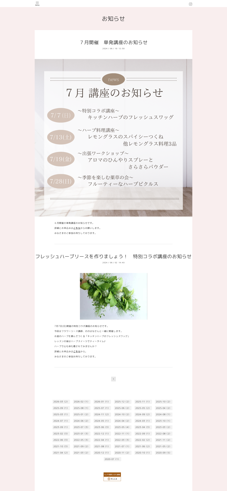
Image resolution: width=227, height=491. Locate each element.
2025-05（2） (143, 408)
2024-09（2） (143, 414)
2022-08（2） (163, 433)
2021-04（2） (61, 452)
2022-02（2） (143, 440)
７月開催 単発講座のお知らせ (113, 42)
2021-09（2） (81, 446)
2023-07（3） (81, 427)
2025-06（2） (122, 408)
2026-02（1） (81, 401)
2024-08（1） (163, 414)
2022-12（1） (102, 433)
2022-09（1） (143, 433)
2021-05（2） (163, 446)
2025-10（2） (163, 401)
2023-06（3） (102, 427)
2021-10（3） (61, 446)
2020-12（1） (102, 452)
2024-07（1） (61, 420)
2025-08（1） (81, 408)
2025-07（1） (102, 408)
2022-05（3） (81, 440)
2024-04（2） (122, 420)
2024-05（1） (102, 420)
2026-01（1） (102, 401)
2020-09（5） (163, 452)
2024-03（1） (143, 420)
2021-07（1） (122, 446)
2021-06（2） (143, 446)
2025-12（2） (122, 401)
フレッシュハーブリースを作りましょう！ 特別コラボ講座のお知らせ (113, 256)
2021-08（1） (102, 446)
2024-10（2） (122, 414)
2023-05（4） (122, 427)
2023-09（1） (61, 427)
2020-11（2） (122, 452)
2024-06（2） (81, 420)
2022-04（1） (102, 440)
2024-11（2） (102, 414)
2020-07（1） (112, 459)
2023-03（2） (163, 427)
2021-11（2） (163, 440)
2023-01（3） (81, 433)
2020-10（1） (143, 452)
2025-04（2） (163, 408)
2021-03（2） (81, 452)
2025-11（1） (143, 401)
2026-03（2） (61, 401)
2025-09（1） (61, 408)
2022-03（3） (122, 440)
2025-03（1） (61, 414)
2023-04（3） (143, 427)
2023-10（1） (163, 420)
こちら (76, 228)
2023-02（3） (61, 433)
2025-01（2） (81, 414)
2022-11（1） (122, 433)
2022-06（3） (61, 440)
